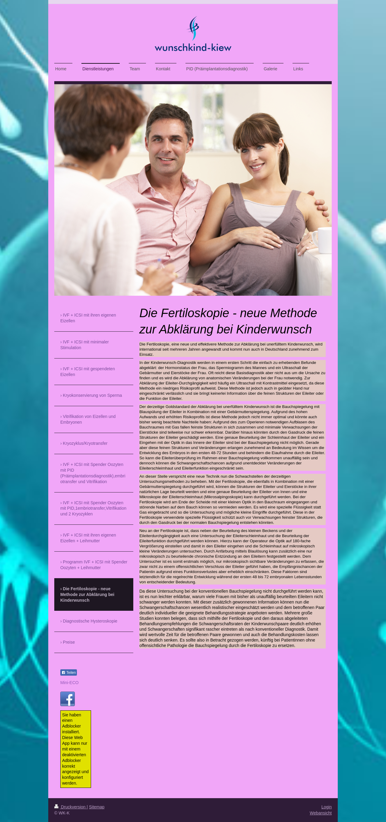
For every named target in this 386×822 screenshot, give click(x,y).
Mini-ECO (69, 682)
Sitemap (96, 806)
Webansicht (321, 813)
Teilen (69, 673)
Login (326, 806)
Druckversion (70, 806)
